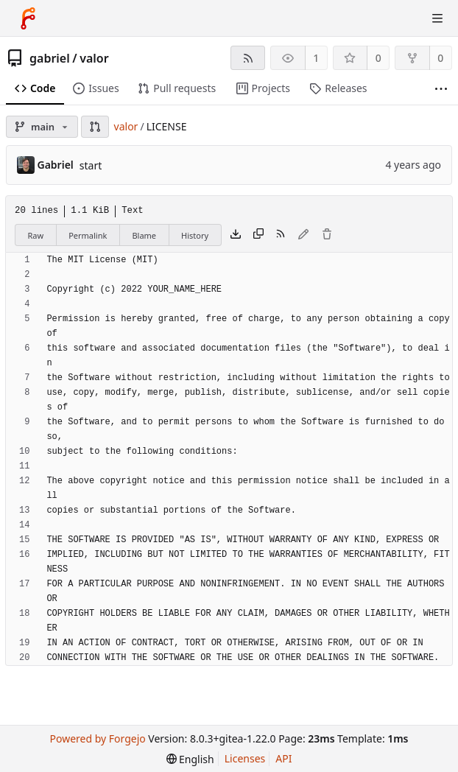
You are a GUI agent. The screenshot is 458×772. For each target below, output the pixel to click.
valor (94, 58)
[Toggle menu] (437, 18)
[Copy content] (258, 235)
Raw (36, 235)
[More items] (441, 89)
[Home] (28, 18)
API (283, 758)
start (91, 165)
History (194, 235)
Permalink (87, 235)
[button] (95, 127)
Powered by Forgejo (97, 738)
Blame (144, 235)
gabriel (49, 58)
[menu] (190, 759)
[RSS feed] (247, 58)
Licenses (245, 758)
